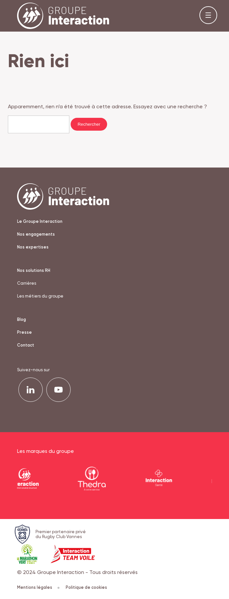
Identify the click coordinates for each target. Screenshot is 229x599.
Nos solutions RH (33, 270)
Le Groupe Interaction (39, 221)
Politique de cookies (86, 587)
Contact (25, 345)
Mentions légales (38, 587)
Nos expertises (33, 247)
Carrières (26, 283)
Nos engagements (36, 234)
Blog (21, 319)
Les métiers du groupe (40, 296)
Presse (24, 332)
